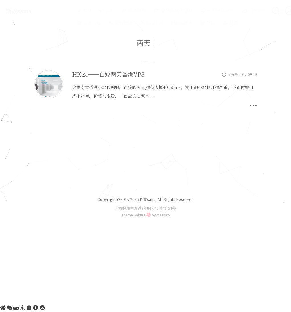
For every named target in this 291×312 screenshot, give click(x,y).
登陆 (194, 23)
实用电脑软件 (204, 10)
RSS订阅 (138, 23)
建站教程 (121, 10)
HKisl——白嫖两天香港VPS (108, 74)
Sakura (139, 215)
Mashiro (163, 215)
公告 (93, 10)
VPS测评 (241, 10)
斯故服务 (168, 23)
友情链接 (107, 23)
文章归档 (75, 23)
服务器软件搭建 (160, 10)
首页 (71, 10)
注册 (217, 23)
